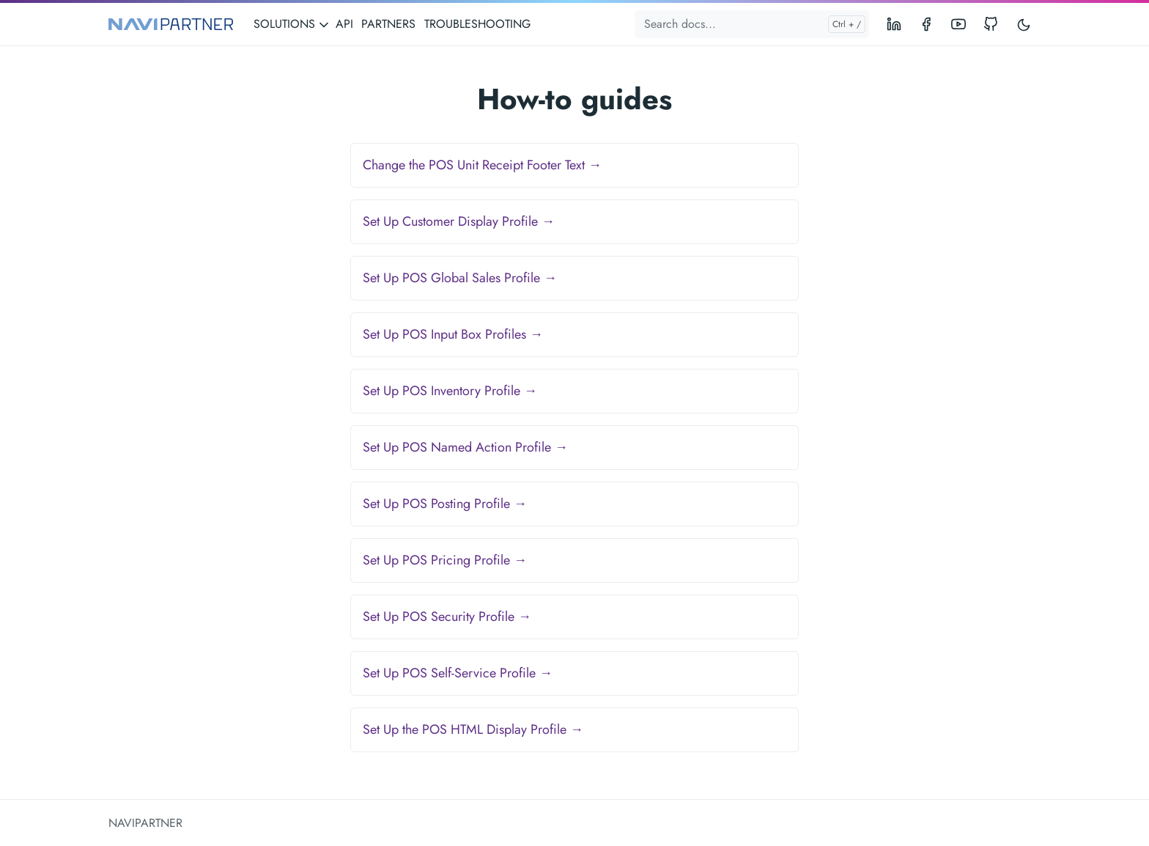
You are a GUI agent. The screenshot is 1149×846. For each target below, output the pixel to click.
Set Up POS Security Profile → (447, 616)
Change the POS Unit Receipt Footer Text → (482, 164)
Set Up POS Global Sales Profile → (460, 277)
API (344, 23)
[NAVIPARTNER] (170, 24)
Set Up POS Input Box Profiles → (453, 334)
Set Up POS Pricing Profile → (445, 560)
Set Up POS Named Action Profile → (465, 447)
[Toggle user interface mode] (1024, 24)
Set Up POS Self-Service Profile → (458, 673)
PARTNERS (388, 23)
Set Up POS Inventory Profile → (450, 390)
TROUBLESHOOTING (477, 23)
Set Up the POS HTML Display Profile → (473, 729)
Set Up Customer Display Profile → (459, 221)
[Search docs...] (752, 24)
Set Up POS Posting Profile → (445, 503)
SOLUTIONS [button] (292, 23)
